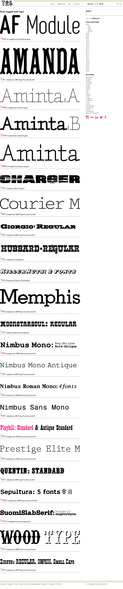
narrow (88, 104)
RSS (60, 584)
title (87, 91)
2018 (87, 46)
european (89, 82)
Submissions (35, 584)
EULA (16, 584)
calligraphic (90, 107)
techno (88, 90)
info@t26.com (101, 584)
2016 (87, 49)
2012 (87, 57)
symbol (88, 109)
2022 (87, 39)
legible (88, 88)
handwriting (90, 106)
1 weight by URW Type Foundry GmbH (18, 80)
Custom (77, 4)
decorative (89, 77)
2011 (87, 58)
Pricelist (44, 584)
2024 (87, 35)
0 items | (95, 4)
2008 (87, 64)
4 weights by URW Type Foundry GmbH (18, 214)
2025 (87, 33)
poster (88, 86)
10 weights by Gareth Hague (15, 166)
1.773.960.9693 (90, 584)
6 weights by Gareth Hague (14, 108)
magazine (89, 99)
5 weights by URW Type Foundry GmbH (19, 501)
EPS (69, 4)
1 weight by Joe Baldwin (12, 260)
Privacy (11, 584)
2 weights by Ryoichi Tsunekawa (15, 281)
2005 (87, 69)
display (88, 81)
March (90, 30)
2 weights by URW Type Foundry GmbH (18, 437)
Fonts (52, 4)
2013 (87, 55)
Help (21, 584)
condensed (89, 111)
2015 (87, 51)
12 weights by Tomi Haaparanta (16, 522)
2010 (87, 60)
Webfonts (61, 4)
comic (88, 97)
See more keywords (92, 113)
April (89, 28)
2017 (87, 48)
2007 (87, 66)
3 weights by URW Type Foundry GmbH (18, 570)
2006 (87, 67)
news (87, 102)
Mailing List (53, 584)
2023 (87, 37)
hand (87, 93)
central (88, 84)
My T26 (119, 4)
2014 (87, 53)
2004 (87, 71)
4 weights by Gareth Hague (14, 136)
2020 (87, 42)
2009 (87, 62)
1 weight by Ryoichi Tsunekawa (15, 333)
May (89, 26)
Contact (3, 584)
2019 (87, 44)
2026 (87, 24)
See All (90, 32)
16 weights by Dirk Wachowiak (15, 39)
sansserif (89, 79)
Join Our (93, 18)
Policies (27, 584)
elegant (88, 95)
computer (89, 100)
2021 (87, 41)
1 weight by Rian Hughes (12, 188)
